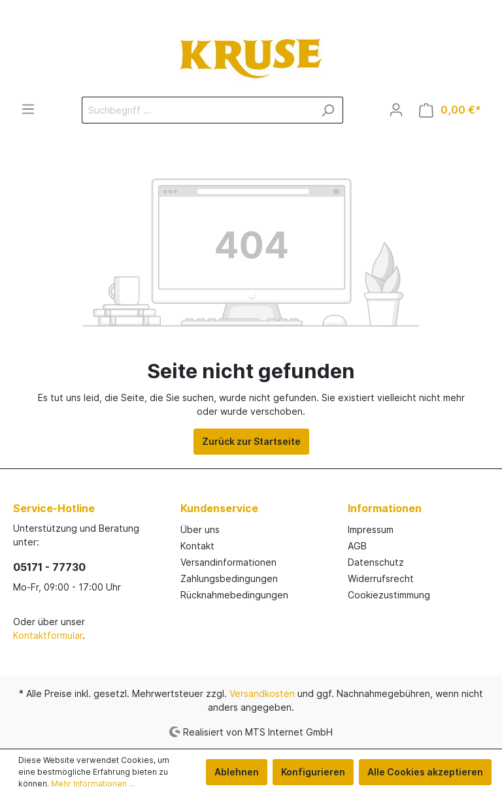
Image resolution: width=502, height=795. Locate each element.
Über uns (200, 529)
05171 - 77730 (49, 567)
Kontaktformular (47, 635)
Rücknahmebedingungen (234, 594)
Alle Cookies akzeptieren (425, 771)
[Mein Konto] (396, 109)
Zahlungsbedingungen (229, 578)
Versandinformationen (228, 562)
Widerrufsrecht (381, 578)
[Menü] (28, 109)
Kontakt (197, 545)
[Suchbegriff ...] (197, 110)
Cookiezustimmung (389, 594)
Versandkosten (262, 693)
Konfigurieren (313, 771)
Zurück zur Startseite (251, 441)
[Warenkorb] (450, 110)
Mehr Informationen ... (93, 783)
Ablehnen (236, 771)
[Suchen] (327, 110)
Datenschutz (376, 562)
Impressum (370, 529)
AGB (357, 545)
